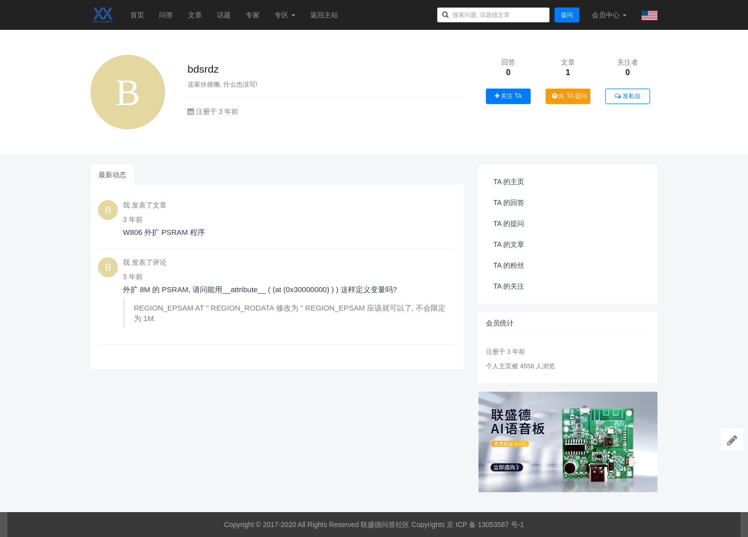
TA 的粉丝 (508, 265)
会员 (609, 15)
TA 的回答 (508, 203)
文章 (195, 15)
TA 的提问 (508, 223)
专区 (285, 15)
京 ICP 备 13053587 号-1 (485, 525)
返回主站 (324, 15)
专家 (253, 15)
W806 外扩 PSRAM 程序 (164, 232)
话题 (224, 15)
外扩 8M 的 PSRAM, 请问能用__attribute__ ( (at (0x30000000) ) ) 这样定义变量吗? (260, 289)
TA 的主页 (508, 182)
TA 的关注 (508, 286)
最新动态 (112, 175)
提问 (567, 14)
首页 (137, 15)
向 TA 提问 (569, 96)
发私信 (627, 96)
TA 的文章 (508, 244)
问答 (166, 15)
